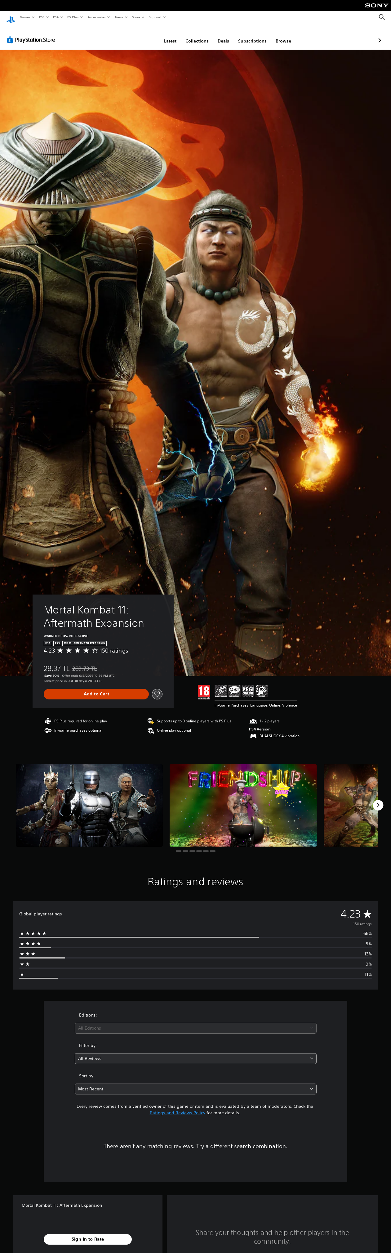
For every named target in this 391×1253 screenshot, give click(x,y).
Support (155, 17)
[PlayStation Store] (32, 34)
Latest (137, 35)
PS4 (56, 17)
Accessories (96, 17)
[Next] (378, 799)
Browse (250, 35)
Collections (164, 35)
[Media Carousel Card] (89, 799)
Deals (190, 35)
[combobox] (196, 1022)
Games (25, 17)
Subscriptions (219, 35)
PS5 (42, 17)
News (119, 17)
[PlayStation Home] (11, 17)
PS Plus (73, 17)
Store (136, 17)
